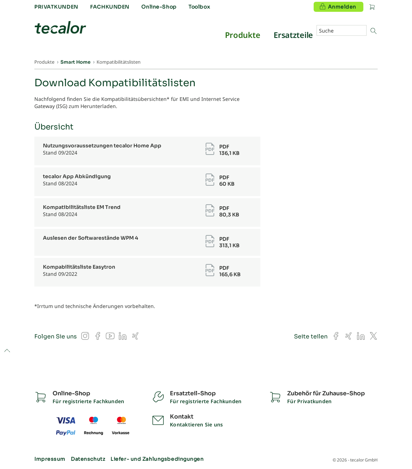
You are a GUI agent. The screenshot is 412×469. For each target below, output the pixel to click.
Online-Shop (158, 7)
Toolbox (199, 7)
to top (7, 351)
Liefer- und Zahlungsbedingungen (157, 459)
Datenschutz (88, 459)
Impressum (49, 459)
